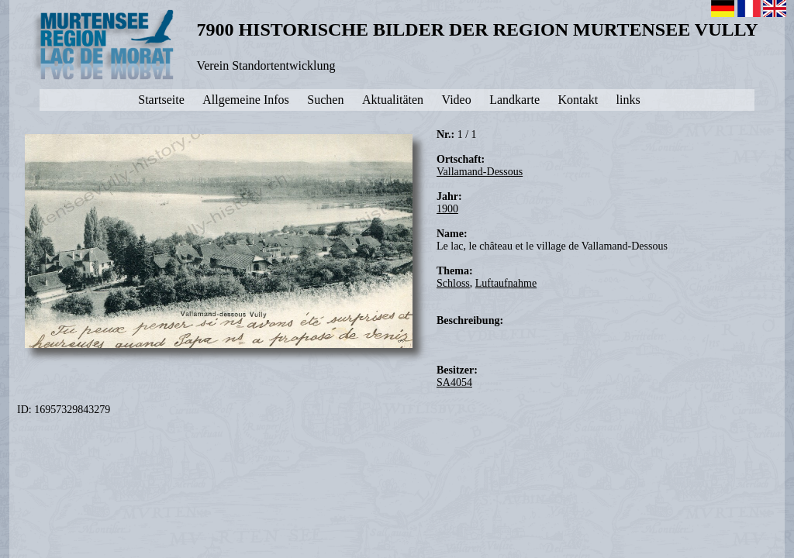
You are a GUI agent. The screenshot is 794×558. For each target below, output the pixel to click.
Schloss (453, 283)
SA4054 (454, 382)
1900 (447, 209)
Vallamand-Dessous (480, 171)
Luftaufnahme (506, 283)
